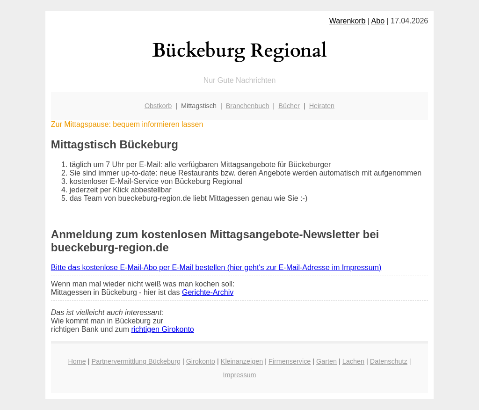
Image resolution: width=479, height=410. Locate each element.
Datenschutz (388, 361)
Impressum (239, 375)
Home (77, 361)
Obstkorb (158, 106)
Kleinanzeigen (242, 361)
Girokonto (200, 361)
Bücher (289, 106)
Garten (326, 361)
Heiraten (321, 106)
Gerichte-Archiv (207, 292)
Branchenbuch (247, 106)
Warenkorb (347, 21)
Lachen (353, 361)
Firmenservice (290, 361)
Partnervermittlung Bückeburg (136, 361)
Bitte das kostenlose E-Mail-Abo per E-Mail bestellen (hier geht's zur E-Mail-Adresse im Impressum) (216, 267)
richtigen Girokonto (162, 329)
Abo (378, 21)
